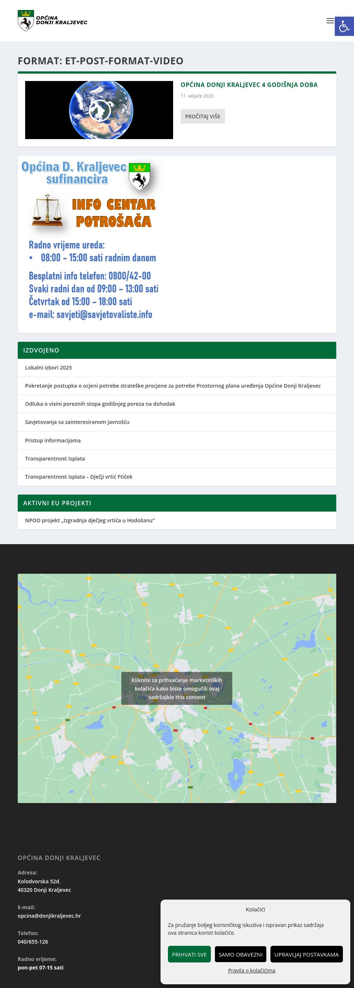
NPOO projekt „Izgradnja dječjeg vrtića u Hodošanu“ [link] (90, 520)
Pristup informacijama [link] (53, 440)
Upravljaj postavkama (306, 954)
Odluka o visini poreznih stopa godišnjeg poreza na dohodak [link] (100, 403)
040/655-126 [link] (33, 941)
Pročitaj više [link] (202, 116)
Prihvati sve (189, 954)
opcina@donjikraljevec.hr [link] (49, 915)
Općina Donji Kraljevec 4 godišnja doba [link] (249, 85)
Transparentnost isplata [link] (55, 458)
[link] (344, 26)
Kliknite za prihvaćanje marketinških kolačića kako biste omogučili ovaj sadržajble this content (177, 689)
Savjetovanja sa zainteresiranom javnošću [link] (77, 421)
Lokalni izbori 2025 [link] (48, 367)
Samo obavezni (241, 954)
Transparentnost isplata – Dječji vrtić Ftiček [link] (78, 476)
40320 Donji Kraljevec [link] (44, 889)
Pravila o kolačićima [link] (252, 970)
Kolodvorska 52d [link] (38, 881)
